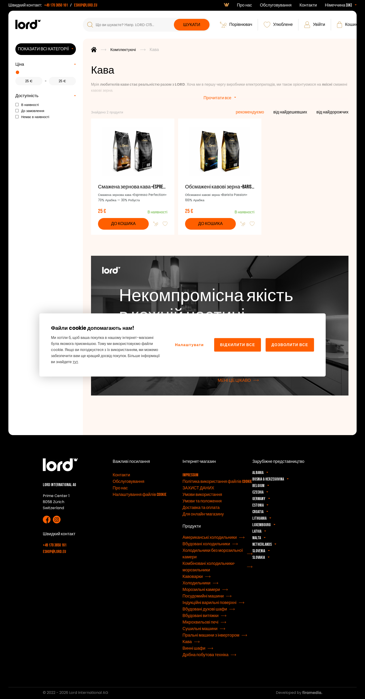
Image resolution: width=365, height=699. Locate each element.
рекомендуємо (250, 112)
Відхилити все (237, 345)
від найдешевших (290, 112)
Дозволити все (289, 345)
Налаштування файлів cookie (139, 495)
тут (75, 361)
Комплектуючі (123, 49)
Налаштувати (189, 345)
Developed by (299, 693)
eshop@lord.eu (85, 5)
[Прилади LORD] (28, 24)
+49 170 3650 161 (56, 5)
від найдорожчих (332, 112)
